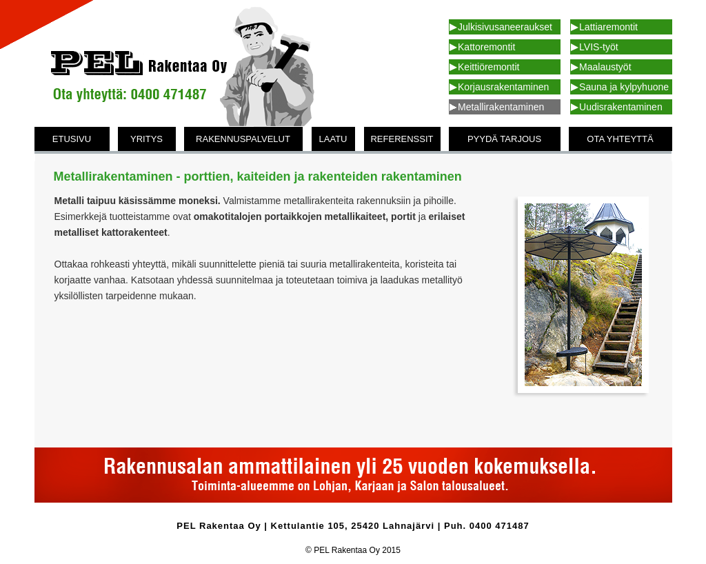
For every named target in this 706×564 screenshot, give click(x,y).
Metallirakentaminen (501, 106)
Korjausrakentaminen (503, 86)
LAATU (333, 139)
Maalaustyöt (605, 66)
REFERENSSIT (401, 139)
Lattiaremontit (608, 26)
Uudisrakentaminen (621, 106)
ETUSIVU (71, 139)
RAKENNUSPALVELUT (243, 139)
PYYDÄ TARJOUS (504, 139)
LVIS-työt (598, 46)
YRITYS (146, 139)
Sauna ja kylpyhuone (624, 86)
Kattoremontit (486, 46)
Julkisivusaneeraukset (505, 26)
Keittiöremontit (488, 66)
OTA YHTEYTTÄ (620, 139)
